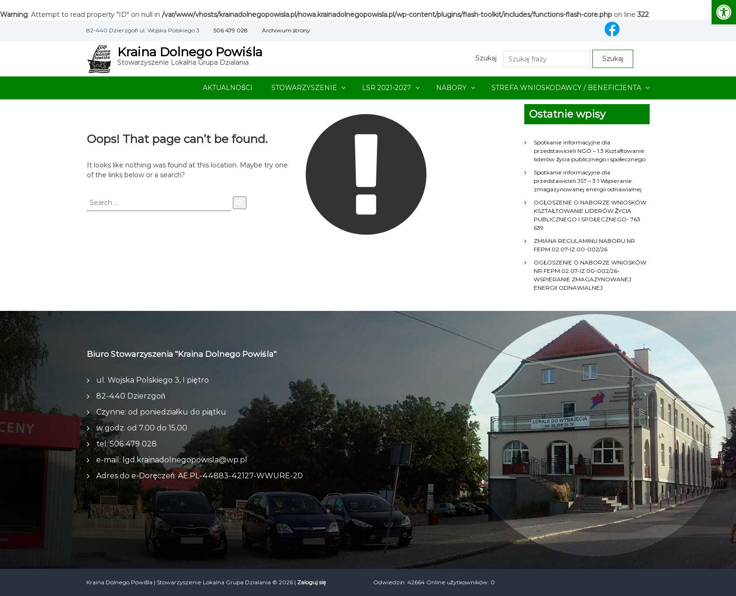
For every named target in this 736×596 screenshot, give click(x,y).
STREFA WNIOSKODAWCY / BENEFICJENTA (566, 87)
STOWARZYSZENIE (304, 87)
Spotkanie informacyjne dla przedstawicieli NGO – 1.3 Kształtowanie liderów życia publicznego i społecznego (589, 151)
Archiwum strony (286, 30)
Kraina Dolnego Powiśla (189, 52)
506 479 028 (231, 30)
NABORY (451, 87)
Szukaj (486, 58)
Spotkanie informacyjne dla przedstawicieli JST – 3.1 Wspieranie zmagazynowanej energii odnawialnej (588, 181)
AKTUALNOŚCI (228, 87)
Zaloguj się (311, 582)
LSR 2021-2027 (386, 87)
